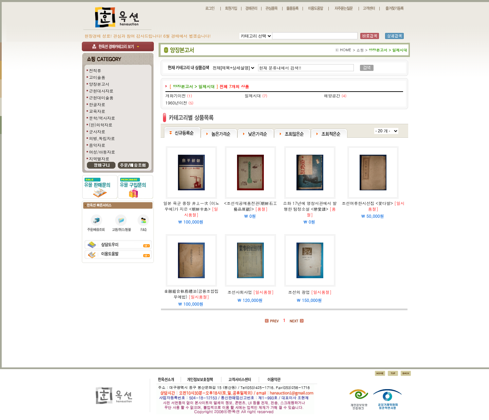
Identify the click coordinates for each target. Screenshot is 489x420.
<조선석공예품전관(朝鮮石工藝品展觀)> (250, 206)
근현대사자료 (101, 91)
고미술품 (97, 77)
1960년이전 (176, 103)
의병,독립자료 (102, 138)
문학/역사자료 (102, 118)
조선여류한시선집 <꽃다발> (367, 203)
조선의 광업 (299, 292)
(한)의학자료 (100, 125)
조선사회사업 (240, 292)
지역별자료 (99, 158)
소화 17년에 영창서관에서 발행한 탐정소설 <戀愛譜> (310, 206)
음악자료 (97, 145)
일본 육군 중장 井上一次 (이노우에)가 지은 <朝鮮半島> (191, 206)
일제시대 (252, 95)
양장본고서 (99, 84)
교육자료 (97, 111)
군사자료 (97, 131)
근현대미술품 (101, 97)
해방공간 (332, 95)
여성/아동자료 (102, 152)
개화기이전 (175, 95)
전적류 (95, 70)
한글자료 (97, 104)
